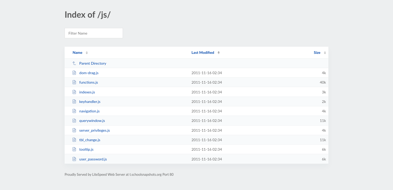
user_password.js (89, 159)
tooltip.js (82, 149)
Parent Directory (89, 63)
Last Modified (202, 52)
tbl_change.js (86, 139)
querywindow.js (88, 120)
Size (317, 52)
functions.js (85, 82)
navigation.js (85, 111)
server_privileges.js (91, 130)
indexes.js (83, 92)
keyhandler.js (86, 101)
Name (77, 52)
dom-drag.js (85, 72)
